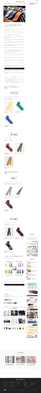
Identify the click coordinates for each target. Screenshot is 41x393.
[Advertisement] (14, 338)
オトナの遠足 (25, 385)
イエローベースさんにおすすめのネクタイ (10, 78)
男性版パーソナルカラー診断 (13, 386)
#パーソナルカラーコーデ (29, 237)
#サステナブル (36, 239)
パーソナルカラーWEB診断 (33, 383)
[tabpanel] (10, 361)
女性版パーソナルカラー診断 (6, 386)
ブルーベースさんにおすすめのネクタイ (10, 80)
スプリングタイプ (5, 383)
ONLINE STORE (32, 384)
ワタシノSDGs (25, 383)
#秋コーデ (35, 237)
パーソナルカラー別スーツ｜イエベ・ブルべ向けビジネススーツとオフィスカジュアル (14, 284)
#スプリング (28, 238)
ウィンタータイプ (5, 385)
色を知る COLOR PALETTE (26, 386)
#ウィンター (35, 238)
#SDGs (27, 239)
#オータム (33, 237)
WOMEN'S (18, 383)
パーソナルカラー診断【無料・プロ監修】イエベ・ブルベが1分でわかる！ (14, 68)
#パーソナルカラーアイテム (31, 239)
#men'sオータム (31, 238)
